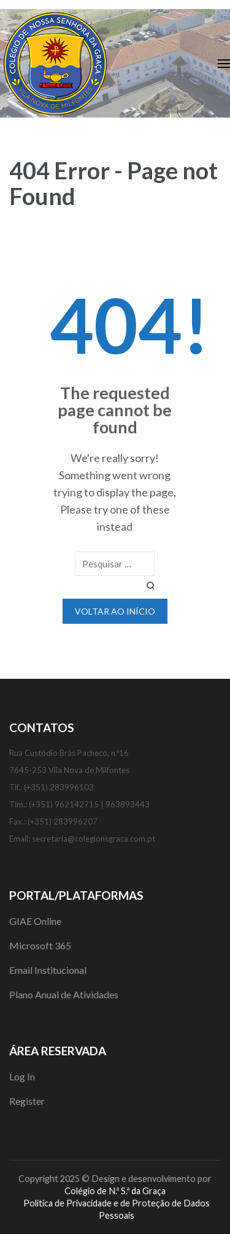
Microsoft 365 (40, 945)
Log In (22, 1076)
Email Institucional (47, 970)
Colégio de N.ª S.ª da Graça (115, 1191)
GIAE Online (35, 921)
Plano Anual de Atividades (63, 994)
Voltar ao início (115, 611)
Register (27, 1101)
